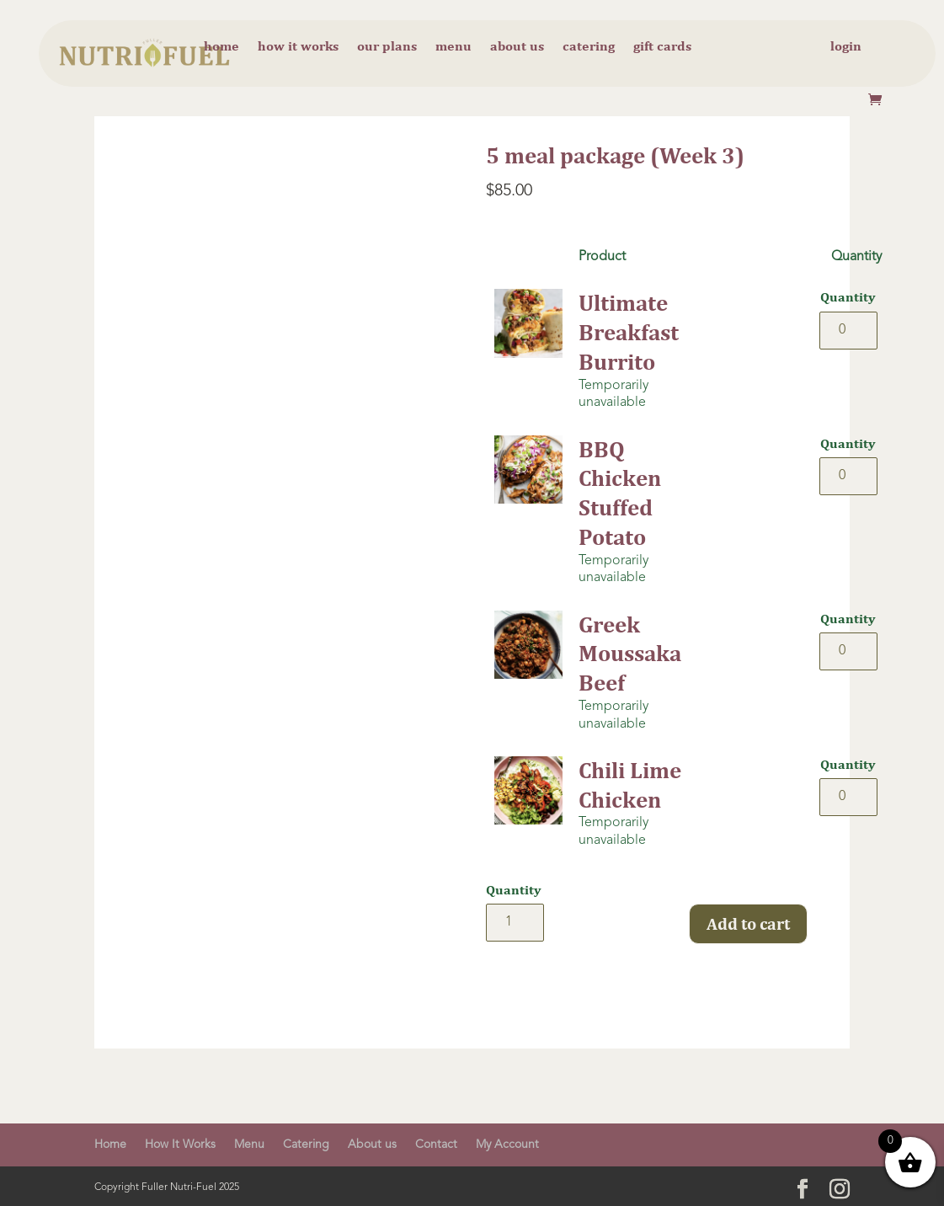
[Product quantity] (848, 331)
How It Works (180, 1144)
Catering (589, 47)
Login (845, 47)
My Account (507, 1144)
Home (221, 47)
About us (517, 47)
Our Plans (387, 47)
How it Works (298, 47)
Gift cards (662, 47)
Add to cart (748, 923)
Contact (436, 1144)
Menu (453, 47)
